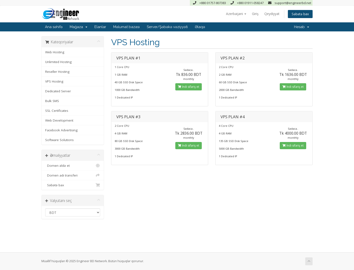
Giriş (255, 13)
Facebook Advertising (61, 130)
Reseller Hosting (57, 71)
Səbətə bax (300, 14)
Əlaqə (200, 27)
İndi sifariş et (188, 87)
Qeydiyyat (272, 13)
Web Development (59, 120)
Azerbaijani (236, 13)
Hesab (301, 27)
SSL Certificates (56, 110)
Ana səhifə (54, 27)
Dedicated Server (58, 91)
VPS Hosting (54, 81)
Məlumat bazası (126, 27)
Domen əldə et (72, 165)
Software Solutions (59, 140)
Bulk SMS (52, 101)
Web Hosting (54, 52)
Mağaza (78, 27)
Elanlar (100, 27)
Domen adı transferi (72, 175)
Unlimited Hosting (58, 62)
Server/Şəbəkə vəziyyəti (167, 27)
